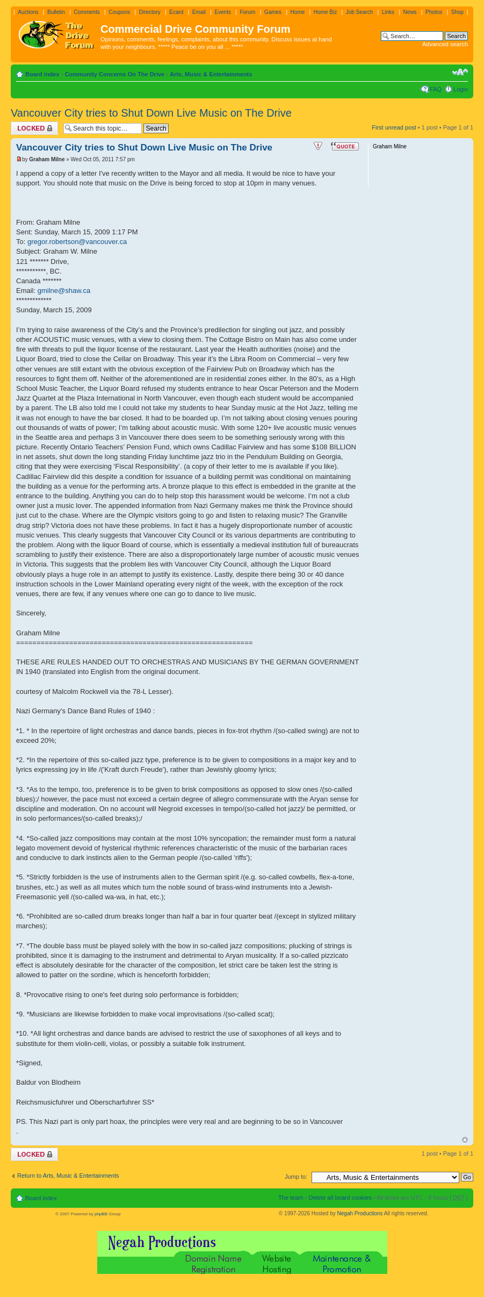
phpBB (101, 1214)
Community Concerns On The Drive (114, 74)
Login (460, 89)
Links (388, 12)
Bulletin (56, 12)
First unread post (394, 127)
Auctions (28, 12)
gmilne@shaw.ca (64, 290)
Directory (150, 12)
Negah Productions (360, 1213)
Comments (86, 12)
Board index (42, 74)
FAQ (436, 89)
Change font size (460, 72)
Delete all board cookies (339, 1197)
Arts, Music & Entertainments (211, 74)
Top (465, 1140)
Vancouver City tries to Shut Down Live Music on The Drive (151, 113)
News (410, 12)
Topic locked (34, 128)
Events (222, 12)
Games (272, 12)
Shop (457, 12)
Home (298, 12)
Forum (247, 12)
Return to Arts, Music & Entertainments (68, 1175)
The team (290, 1197)
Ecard (176, 12)
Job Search (359, 12)
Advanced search (445, 44)
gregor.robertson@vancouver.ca (77, 242)
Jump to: (296, 1176)
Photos (433, 12)
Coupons (119, 12)
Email (199, 12)
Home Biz (325, 12)
